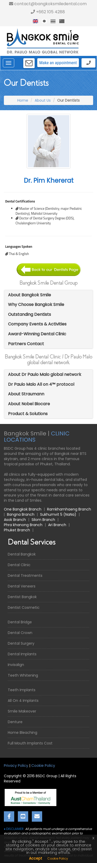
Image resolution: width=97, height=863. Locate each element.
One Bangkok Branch (22, 509)
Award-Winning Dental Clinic (37, 334)
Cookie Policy (43, 765)
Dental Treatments (25, 575)
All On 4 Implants (23, 700)
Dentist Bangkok (22, 596)
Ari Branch (57, 524)
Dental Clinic (19, 564)
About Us (43, 100)
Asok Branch (15, 519)
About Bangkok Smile (29, 295)
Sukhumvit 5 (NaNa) (58, 514)
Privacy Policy (16, 765)
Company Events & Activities (37, 324)
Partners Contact (26, 344)
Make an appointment (58, 62)
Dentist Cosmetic (24, 607)
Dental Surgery (21, 643)
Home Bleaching (22, 732)
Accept (35, 858)
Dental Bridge (20, 622)
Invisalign (16, 664)
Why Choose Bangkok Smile (36, 305)
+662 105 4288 (48, 12)
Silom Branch (43, 519)
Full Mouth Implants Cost (30, 743)
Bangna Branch (20, 514)
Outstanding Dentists (29, 314)
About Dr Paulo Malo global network (44, 374)
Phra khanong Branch (23, 524)
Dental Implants (22, 654)
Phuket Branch (17, 530)
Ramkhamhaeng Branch (69, 509)
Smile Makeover (22, 711)
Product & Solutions (28, 414)
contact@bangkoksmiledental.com (48, 4)
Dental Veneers (21, 586)
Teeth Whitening (23, 675)
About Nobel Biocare (29, 404)
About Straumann (26, 394)
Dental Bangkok (22, 554)
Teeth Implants (21, 689)
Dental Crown (20, 632)
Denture (15, 721)
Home (22, 100)
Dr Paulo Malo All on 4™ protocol (41, 384)
